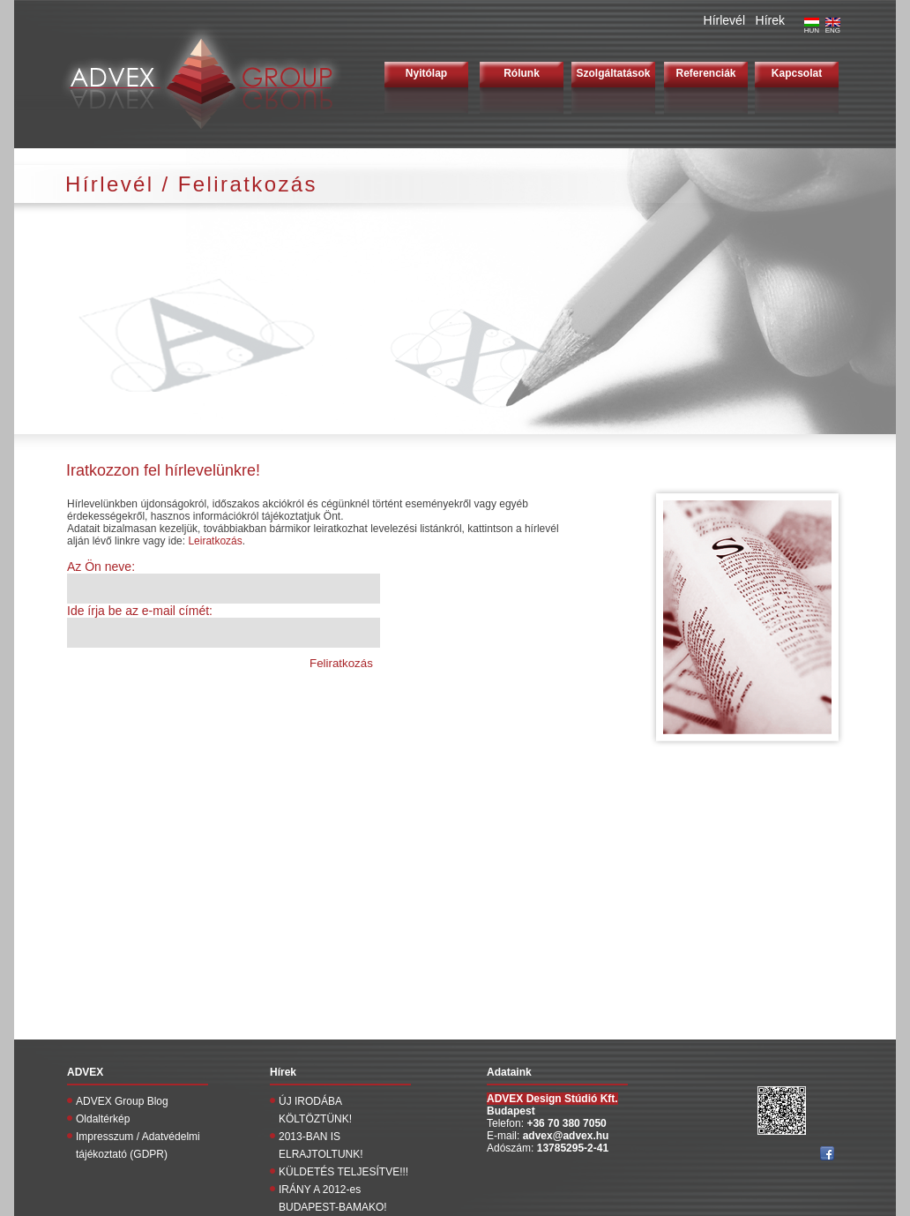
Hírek (770, 20)
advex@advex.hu (566, 1136)
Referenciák (705, 73)
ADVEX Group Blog (122, 1101)
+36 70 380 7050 (566, 1123)
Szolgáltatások (613, 73)
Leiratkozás (215, 541)
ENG (832, 27)
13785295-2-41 (572, 1148)
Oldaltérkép (103, 1119)
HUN (811, 27)
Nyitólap (426, 73)
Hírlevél (724, 20)
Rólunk (521, 73)
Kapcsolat (797, 73)
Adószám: (512, 1148)
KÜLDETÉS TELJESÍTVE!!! (343, 1172)
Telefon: (506, 1123)
